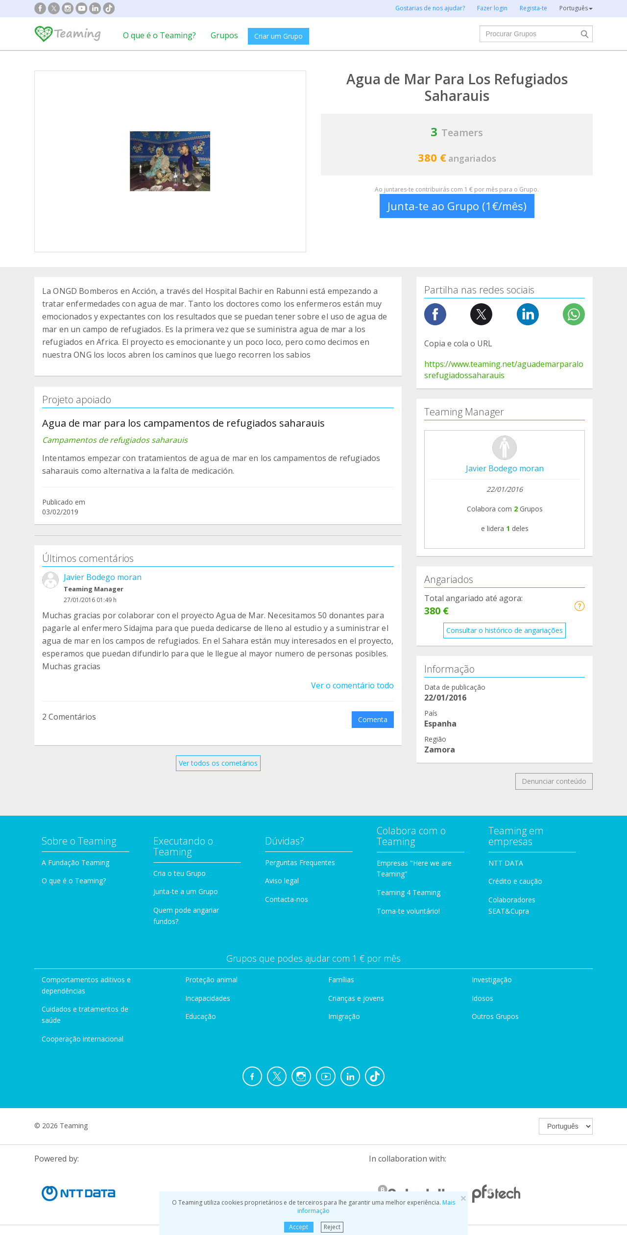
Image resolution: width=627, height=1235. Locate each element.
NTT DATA (505, 863)
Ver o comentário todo (352, 685)
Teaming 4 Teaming (408, 892)
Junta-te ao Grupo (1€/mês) (457, 205)
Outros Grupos (495, 1016)
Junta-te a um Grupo (185, 891)
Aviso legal (282, 880)
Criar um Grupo (278, 36)
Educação (200, 1016)
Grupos (224, 35)
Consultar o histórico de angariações (504, 630)
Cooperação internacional (82, 1038)
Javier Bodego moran (103, 577)
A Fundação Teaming (75, 862)
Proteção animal (211, 979)
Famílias (341, 979)
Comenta (372, 719)
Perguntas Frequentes (300, 862)
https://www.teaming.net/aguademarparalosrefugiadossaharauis (503, 370)
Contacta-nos (286, 899)
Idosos (482, 998)
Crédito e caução (515, 881)
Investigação (492, 979)
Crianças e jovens (356, 998)
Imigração (344, 1016)
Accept (298, 1227)
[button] (579, 605)
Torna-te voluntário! (408, 911)
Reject (332, 1227)
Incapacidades (207, 998)
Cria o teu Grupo (179, 873)
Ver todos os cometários (218, 763)
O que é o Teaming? (159, 35)
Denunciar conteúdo (554, 781)
